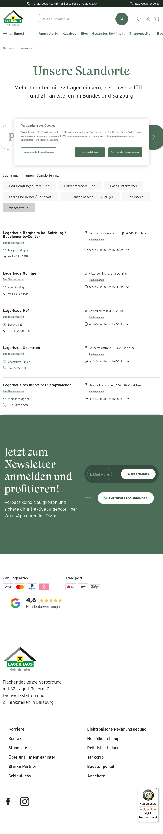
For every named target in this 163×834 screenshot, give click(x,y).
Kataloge (69, 33)
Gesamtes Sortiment (108, 33)
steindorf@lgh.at (18, 399)
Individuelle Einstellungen (39, 151)
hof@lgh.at (15, 324)
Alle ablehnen (90, 151)
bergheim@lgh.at (19, 250)
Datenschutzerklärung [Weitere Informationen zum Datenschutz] (47, 139)
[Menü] (156, 789)
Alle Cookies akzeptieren (125, 151)
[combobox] (83, 19)
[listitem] (16, 729)
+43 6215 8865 (18, 405)
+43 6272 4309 (18, 293)
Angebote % (48, 33)
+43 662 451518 (18, 256)
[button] (126, 498)
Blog (84, 33)
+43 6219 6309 (18, 368)
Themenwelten (140, 33)
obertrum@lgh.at (19, 362)
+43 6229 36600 (19, 331)
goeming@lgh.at (18, 287)
